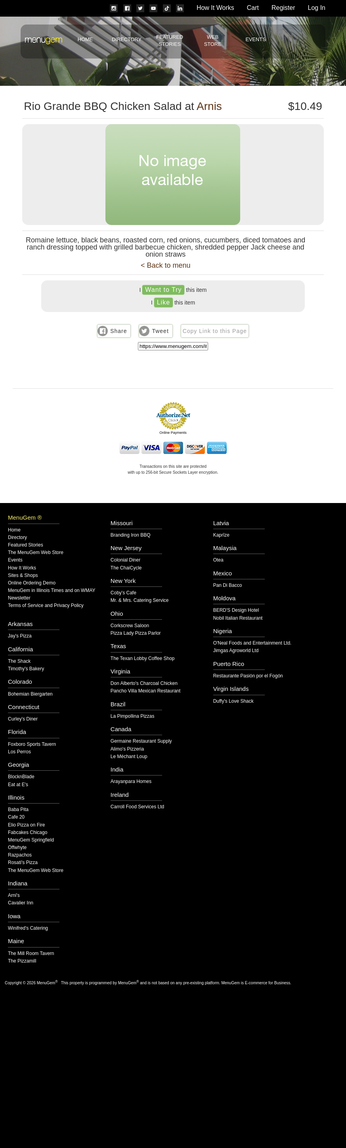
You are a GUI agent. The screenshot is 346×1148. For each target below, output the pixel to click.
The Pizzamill (22, 961)
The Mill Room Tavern (31, 953)
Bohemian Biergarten (30, 694)
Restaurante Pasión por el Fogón (248, 676)
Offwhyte (17, 847)
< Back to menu (166, 265)
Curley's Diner (23, 719)
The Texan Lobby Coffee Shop (143, 658)
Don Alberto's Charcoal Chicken (144, 683)
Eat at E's (18, 784)
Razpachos (20, 855)
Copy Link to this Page (215, 331)
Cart (253, 7)
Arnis (209, 106)
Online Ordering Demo (31, 583)
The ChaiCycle (126, 568)
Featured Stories (25, 545)
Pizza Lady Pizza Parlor (136, 633)
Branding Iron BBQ (131, 535)
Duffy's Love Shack (233, 701)
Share (118, 331)
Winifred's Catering (28, 928)
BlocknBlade (21, 776)
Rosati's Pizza (23, 862)
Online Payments (173, 433)
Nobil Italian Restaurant (238, 618)
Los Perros (19, 752)
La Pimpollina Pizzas (133, 716)
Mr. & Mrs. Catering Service (140, 600)
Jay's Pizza (20, 636)
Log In (316, 7)
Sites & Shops (23, 575)
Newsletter (19, 598)
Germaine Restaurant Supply (141, 741)
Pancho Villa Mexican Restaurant (146, 691)
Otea (218, 560)
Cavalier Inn (20, 903)
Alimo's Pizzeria (127, 749)
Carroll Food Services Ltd (137, 806)
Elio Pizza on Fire (26, 825)
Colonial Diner (125, 560)
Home (85, 39)
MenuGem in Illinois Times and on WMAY (52, 590)
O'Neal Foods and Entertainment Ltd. (252, 643)
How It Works (215, 7)
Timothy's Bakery (26, 668)
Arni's (14, 895)
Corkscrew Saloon (130, 625)
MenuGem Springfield (31, 840)
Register (283, 7)
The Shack (19, 661)
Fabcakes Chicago (27, 832)
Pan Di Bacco (227, 585)
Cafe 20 (16, 817)
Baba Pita (18, 809)
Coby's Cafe (123, 593)
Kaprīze (221, 535)
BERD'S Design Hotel (236, 610)
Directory (126, 39)
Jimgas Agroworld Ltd (236, 650)
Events (256, 39)
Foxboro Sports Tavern (32, 744)
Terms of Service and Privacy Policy (46, 605)
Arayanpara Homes (131, 781)
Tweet (160, 331)
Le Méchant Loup (129, 756)
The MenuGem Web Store (35, 552)
